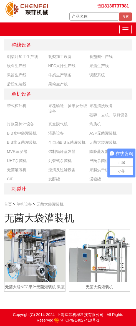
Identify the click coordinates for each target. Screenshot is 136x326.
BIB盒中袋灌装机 (22, 133)
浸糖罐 (95, 179)
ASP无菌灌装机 (103, 133)
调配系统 (97, 75)
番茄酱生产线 (101, 56)
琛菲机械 (14, 29)
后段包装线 (16, 84)
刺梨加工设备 (60, 56)
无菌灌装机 (16, 170)
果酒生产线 (99, 66)
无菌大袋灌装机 (103, 142)
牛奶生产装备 (60, 75)
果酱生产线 (16, 75)
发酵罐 (54, 179)
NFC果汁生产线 (62, 66)
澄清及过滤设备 (61, 170)
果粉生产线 (58, 84)
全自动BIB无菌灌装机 (67, 142)
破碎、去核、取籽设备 (108, 115)
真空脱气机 (58, 124)
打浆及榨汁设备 (20, 124)
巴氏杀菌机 (99, 160)
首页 (8, 204)
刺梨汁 (18, 189)
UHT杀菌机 (17, 160)
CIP (10, 179)
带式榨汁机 (16, 105)
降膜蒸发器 (99, 151)
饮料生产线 (16, 66)
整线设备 (21, 45)
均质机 (95, 124)
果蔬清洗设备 (101, 105)
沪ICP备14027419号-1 (76, 320)
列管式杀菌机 (60, 160)
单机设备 (21, 94)
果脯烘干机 (99, 170)
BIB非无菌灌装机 (22, 142)
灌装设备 (56, 133)
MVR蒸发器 (17, 151)
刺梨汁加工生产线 (22, 56)
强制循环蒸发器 (61, 151)
